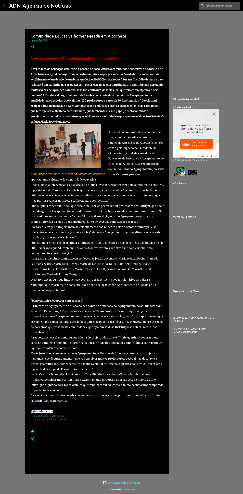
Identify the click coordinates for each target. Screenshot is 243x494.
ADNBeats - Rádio (197, 160)
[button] (33, 47)
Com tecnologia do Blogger (121, 482)
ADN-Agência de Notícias (40, 6)
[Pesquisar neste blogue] (223, 6)
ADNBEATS (179, 160)
